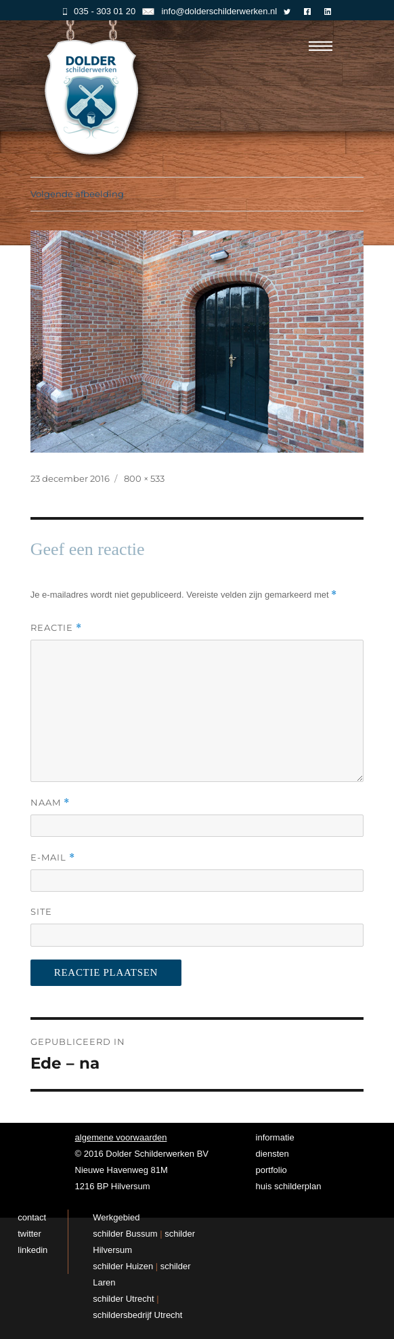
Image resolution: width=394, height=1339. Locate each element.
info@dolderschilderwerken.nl (209, 11)
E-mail (52, 857)
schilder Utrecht (123, 1299)
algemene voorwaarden (121, 1137)
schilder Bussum (125, 1234)
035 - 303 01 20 (99, 11)
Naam (50, 802)
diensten (272, 1154)
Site (41, 911)
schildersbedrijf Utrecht (137, 1315)
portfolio (271, 1170)
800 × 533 (144, 478)
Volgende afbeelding (77, 193)
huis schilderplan (289, 1186)
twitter (29, 1234)
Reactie (56, 628)
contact (32, 1217)
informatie (275, 1137)
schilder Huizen (123, 1266)
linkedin (32, 1250)
